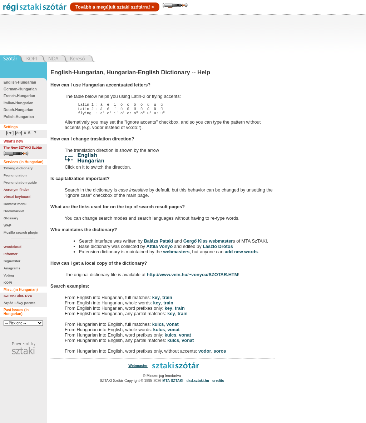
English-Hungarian (20, 82)
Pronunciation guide (20, 182)
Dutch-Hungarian (18, 110)
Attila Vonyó (160, 248)
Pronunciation (15, 175)
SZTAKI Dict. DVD (18, 296)
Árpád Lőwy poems (19, 303)
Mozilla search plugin (21, 232)
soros (220, 353)
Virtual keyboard (17, 197)
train (167, 299)
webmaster (221, 243)
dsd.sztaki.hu (198, 383)
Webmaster (138, 368)
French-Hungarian (19, 96)
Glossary (11, 218)
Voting (9, 275)
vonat (173, 326)
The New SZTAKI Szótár (23, 147)
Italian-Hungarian (19, 103)
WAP (7, 225)
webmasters (176, 254)
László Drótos (218, 248)
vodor (204, 353)
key (156, 299)
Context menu (15, 204)
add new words (241, 254)
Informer (11, 254)
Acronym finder (16, 189)
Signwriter (12, 261)
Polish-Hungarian (19, 117)
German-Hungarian (20, 89)
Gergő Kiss (196, 243)
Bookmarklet (14, 211)
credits (218, 383)
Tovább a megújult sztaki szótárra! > (114, 7)
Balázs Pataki (158, 243)
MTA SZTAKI (172, 383)
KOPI (8, 282)
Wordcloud (12, 247)
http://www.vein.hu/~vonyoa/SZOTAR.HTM (192, 276)
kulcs (158, 326)
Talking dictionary (18, 168)
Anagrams (12, 268)
